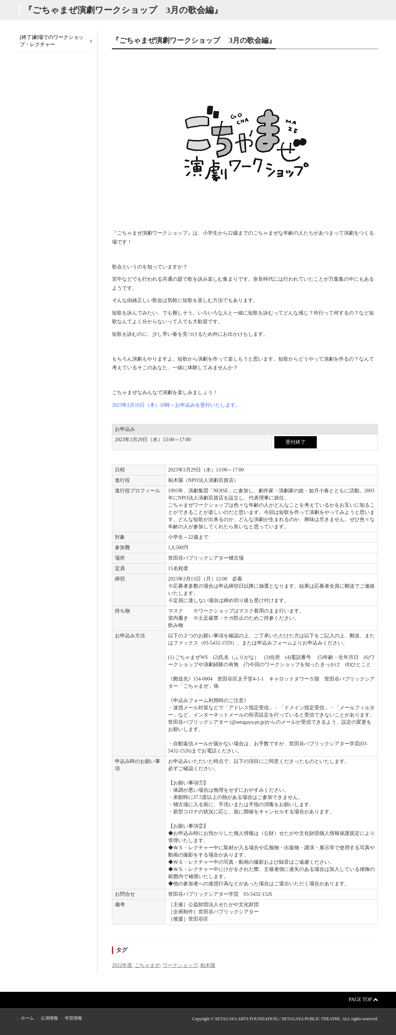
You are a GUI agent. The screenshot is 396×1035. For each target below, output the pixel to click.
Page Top (363, 999)
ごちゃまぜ (147, 965)
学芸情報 (73, 1018)
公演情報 (49, 1018)
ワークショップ (180, 965)
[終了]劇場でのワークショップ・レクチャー (52, 41)
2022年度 (122, 965)
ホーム (27, 1018)
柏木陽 (207, 965)
